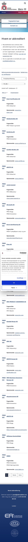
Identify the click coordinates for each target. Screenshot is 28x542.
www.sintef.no (19, 178)
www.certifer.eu (19, 161)
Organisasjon (14, 92)
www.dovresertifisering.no (14, 238)
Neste (14, 475)
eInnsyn (4, 12)
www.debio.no (19, 469)
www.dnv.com (19, 315)
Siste (20, 475)
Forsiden (9, 5)
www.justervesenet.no (13, 198)
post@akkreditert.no (20, 495)
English (25, 12)
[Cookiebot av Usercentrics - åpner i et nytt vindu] (20, 253)
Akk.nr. (4, 92)
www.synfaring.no (20, 143)
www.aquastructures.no (14, 410)
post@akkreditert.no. (9, 61)
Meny (20, 9)
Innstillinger (20, 278)
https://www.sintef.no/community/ (17, 430)
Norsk (20, 12)
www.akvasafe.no (20, 218)
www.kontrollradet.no (13, 449)
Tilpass (14, 287)
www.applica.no (20, 295)
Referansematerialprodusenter (11, 72)
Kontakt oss (14, 25)
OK (14, 282)
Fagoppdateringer (14, 21)
